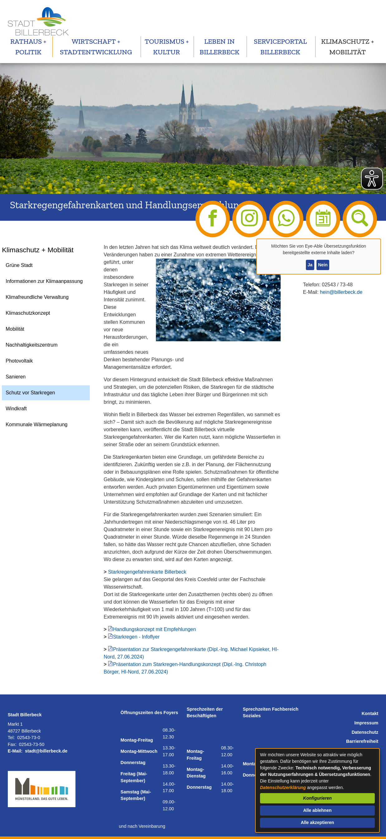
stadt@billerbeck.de (46, 750)
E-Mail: (15, 750)
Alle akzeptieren (317, 822)
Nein (322, 264)
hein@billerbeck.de (341, 292)
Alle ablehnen (317, 810)
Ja (309, 264)
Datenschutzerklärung (283, 787)
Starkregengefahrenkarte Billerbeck (147, 572)
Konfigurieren (317, 798)
